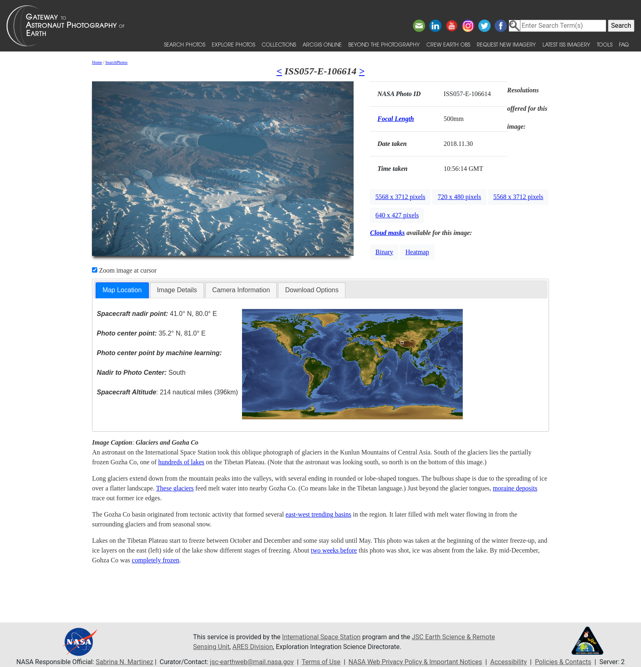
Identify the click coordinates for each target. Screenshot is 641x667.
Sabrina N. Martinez (124, 662)
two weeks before (334, 550)
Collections (279, 44)
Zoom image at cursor (124, 270)
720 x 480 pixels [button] (459, 196)
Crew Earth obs (448, 44)
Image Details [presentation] (177, 289)
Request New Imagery (506, 44)
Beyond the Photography (384, 44)
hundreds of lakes (181, 462)
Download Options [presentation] (311, 289)
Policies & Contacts (563, 662)
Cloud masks (387, 232)
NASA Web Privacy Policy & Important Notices (415, 662)
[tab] (122, 290)
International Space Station (321, 637)
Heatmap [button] (417, 251)
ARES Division (253, 647)
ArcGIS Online (322, 44)
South (141, 372)
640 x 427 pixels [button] (397, 215)
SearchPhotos (116, 62)
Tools (604, 44)
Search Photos (184, 44)
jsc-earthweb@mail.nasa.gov (252, 662)
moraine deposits (515, 488)
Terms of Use (321, 662)
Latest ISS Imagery (566, 44)
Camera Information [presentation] (241, 289)
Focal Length (395, 118)
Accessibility (508, 662)
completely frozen (155, 560)
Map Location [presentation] (122, 289)
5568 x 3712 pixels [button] (400, 196)
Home (97, 62)
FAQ (624, 44)
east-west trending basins (318, 514)
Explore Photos (233, 44)
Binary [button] (384, 251)
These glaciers (175, 488)
